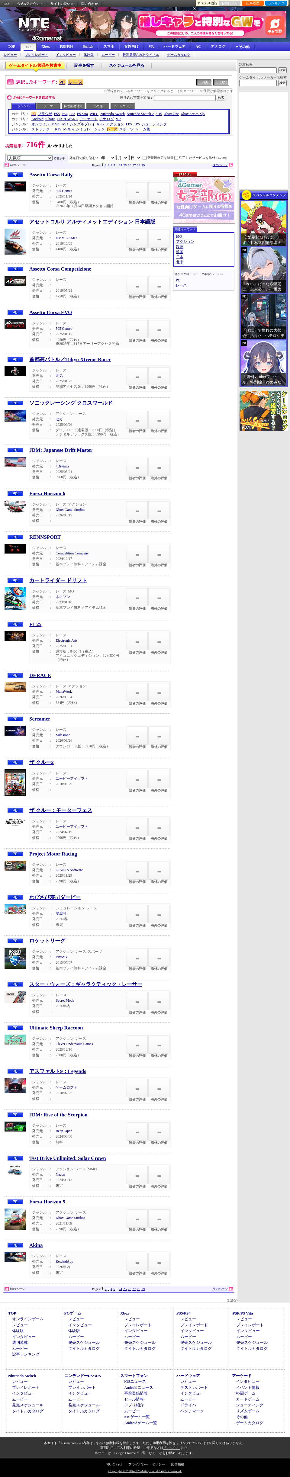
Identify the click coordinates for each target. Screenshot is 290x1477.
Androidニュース (138, 1387)
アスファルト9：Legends (57, 1071)
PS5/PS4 (66, 46)
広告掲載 (177, 1464)
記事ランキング (26, 1354)
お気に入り (229, 3)
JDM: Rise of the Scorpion (58, 1115)
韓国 (179, 252)
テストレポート (194, 1387)
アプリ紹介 (134, 1405)
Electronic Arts (66, 640)
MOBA (68, 129)
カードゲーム (247, 1399)
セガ (59, 419)
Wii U (94, 114)
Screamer (39, 719)
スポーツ (126, 129)
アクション (115, 124)
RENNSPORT (45, 537)
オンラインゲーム (28, 1319)
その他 (97, 106)
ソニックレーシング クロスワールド (71, 403)
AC (198, 46)
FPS (129, 124)
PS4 (64, 114)
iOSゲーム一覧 (137, 1416)
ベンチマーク (192, 1411)
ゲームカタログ (178, 54)
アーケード (88, 119)
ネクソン (63, 597)
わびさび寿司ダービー (55, 897)
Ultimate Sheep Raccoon (56, 1028)
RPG (100, 124)
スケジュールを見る (126, 65)
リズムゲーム (247, 1411)
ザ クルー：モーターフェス (60, 810)
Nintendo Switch (112, 114)
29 (143, 165)
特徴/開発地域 (73, 106)
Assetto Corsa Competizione (60, 269)
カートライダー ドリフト (58, 580)
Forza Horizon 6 (47, 493)
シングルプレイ (82, 124)
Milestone (63, 735)
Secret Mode (65, 1000)
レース (75, 82)
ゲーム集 (143, 129)
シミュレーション (90, 129)
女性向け (131, 46)
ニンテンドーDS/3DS (82, 1375)
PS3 (72, 114)
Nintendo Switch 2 (140, 114)
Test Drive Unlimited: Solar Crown (67, 1158)
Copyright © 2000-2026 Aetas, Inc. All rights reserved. (145, 1471)
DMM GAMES (67, 238)
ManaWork (64, 691)
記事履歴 (252, 3)
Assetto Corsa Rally (51, 175)
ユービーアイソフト (72, 778)
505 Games (64, 191)
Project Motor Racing (53, 854)
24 (120, 165)
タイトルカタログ (84, 1348)
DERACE (40, 675)
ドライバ (188, 1405)
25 (125, 165)
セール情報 (134, 1399)
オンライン (40, 124)
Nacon (60, 1174)
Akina (36, 1245)
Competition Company (72, 553)
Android (37, 119)
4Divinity (62, 466)
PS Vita (82, 114)
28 (138, 165)
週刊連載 (20, 1342)
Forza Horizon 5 (47, 1202)
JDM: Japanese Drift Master (60, 450)
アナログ (218, 46)
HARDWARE (67, 119)
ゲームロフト (66, 1087)
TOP (11, 46)
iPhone (50, 119)
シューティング (154, 124)
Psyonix (61, 957)
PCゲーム (72, 1313)
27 (134, 165)
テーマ (48, 106)
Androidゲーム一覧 (140, 1423)
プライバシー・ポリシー (146, 1464)
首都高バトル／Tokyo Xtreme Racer (70, 359)
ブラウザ (45, 114)
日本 (179, 257)
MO (65, 124)
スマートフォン (134, 1375)
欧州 (179, 247)
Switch (88, 46)
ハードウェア (174, 46)
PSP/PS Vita (242, 1313)
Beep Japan (64, 1131)
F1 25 (35, 624)
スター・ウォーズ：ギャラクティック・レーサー (85, 984)
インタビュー (66, 54)
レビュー (10, 54)
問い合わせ (89, 3)
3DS (159, 114)
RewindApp (64, 1261)
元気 (59, 376)
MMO (55, 124)
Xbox (45, 46)
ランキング (276, 3)
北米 (179, 262)
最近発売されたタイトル (141, 54)
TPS (137, 124)
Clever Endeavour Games (74, 1044)
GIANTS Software (69, 870)
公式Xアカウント (30, 3)
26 (129, 165)
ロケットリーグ (47, 941)
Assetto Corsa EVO (50, 312)
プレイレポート (36, 54)
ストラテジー (42, 129)
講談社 (61, 913)
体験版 (89, 54)
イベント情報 (247, 1387)
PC (28, 47)
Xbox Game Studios (70, 510)
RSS (7, 3)
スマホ (108, 46)
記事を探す (84, 65)
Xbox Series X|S (193, 114)
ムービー (108, 54)
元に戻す (221, 82)
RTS (58, 129)
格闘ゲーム (246, 1393)
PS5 (57, 114)
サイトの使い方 (62, 3)
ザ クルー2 (41, 762)
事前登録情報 (136, 1393)
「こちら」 (171, 1448)
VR (151, 46)
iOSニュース (135, 1381)
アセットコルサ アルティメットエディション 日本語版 (92, 222)
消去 (204, 82)
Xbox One (171, 114)
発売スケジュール (84, 1342)
